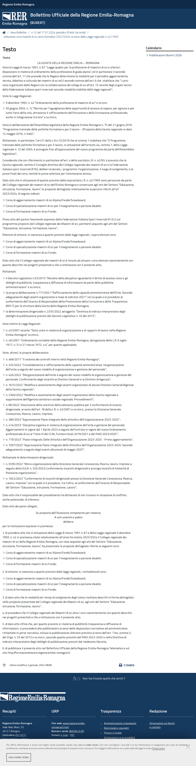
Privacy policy (158, 748)
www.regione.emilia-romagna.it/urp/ (68, 725)
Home (4, 32)
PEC (72, 735)
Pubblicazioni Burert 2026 (165, 55)
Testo (6, 57)
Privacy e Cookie (113, 733)
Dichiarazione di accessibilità (119, 737)
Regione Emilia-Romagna (18, 4)
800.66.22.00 (76, 731)
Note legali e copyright (116, 728)
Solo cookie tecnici (19, 757)
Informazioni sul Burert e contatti (162, 725)
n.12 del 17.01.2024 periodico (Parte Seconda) (58, 32)
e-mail (64, 735)
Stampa (126, 665)
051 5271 (20, 735)
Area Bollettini (18, 32)
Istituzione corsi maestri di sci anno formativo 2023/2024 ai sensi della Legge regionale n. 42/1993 (61, 37)
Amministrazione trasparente (120, 723)
